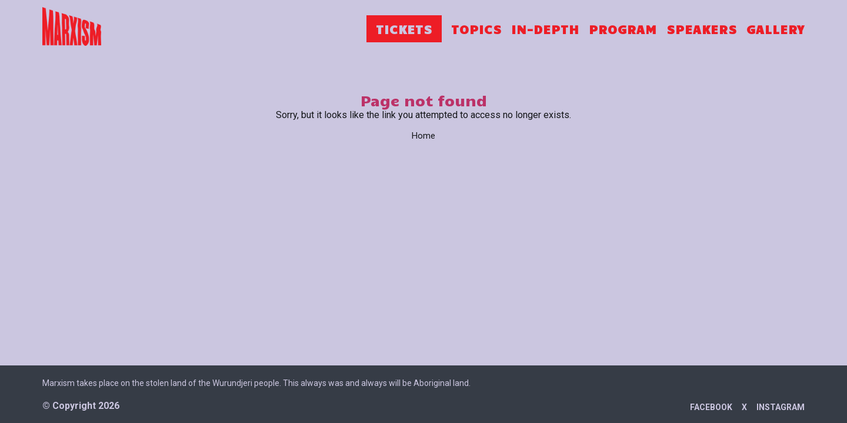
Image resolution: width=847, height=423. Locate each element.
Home (423, 135)
